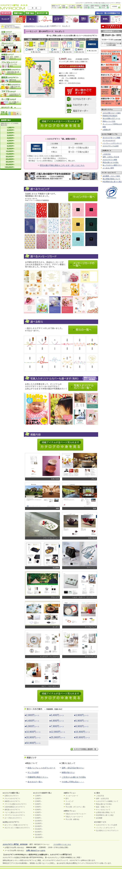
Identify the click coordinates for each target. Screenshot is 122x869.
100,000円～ (39, 837)
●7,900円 (56, 726)
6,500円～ (38, 818)
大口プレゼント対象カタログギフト (17, 828)
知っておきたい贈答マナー (112, 165)
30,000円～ (39, 832)
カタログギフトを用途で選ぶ (18, 13)
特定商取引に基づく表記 (105, 815)
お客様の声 (79, 6)
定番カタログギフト (12, 796)
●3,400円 (56, 715)
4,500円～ (38, 812)
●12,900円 (57, 732)
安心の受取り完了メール (111, 118)
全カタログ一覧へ (35, 782)
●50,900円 (33, 743)
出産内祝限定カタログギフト (15, 807)
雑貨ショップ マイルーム (52, 6)
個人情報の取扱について (111, 179)
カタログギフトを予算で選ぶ (30, 13)
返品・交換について (103, 807)
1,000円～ (38, 796)
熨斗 (67, 798)
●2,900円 (32, 715)
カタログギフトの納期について (107, 801)
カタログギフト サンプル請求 (106, 825)
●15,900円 (82, 732)
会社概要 (64, 6)
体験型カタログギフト (12, 801)
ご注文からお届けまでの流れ (74, 777)
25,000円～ (39, 829)
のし (39, 19)
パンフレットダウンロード (112, 143)
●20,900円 (33, 737)
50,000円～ (39, 835)
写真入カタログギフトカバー (76, 814)
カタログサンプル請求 (111, 146)
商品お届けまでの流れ (111, 162)
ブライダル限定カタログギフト (16, 804)
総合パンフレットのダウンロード (41, 768)
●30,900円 (82, 737)
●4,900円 (56, 720)
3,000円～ (38, 804)
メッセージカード (66, 19)
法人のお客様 (103, 13)
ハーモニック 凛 (42, 26)
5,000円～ (38, 815)
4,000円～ (38, 810)
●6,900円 (32, 726)
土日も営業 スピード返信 (112, 113)
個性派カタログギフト (12, 810)
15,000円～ (39, 823)
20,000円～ (39, 826)
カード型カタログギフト (13, 818)
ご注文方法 (86, 6)
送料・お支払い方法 (95, 6)
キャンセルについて (103, 810)
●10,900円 (33, 732)
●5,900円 (81, 720)
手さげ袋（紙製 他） (73, 819)
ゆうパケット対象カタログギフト (16, 825)
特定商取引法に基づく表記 (112, 182)
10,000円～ (39, 821)
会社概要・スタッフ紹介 (111, 176)
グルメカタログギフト (12, 798)
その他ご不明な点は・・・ (73, 782)
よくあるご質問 (72, 6)
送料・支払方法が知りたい (73, 768)
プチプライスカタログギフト (15, 815)
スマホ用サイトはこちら (62, 844)
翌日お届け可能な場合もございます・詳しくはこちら (62, 165)
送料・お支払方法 (102, 798)
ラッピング (13, 19)
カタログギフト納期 (110, 160)
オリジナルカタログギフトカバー (89, 19)
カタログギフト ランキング (6, 13)
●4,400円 (32, 720)
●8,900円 (81, 726)
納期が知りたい (68, 772)
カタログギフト (116, 6)
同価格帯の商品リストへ (38, 777)
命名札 (111, 19)
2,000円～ (38, 798)
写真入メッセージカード (74, 817)
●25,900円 (57, 737)
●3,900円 (81, 715)
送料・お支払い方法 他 (111, 157)
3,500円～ (38, 807)
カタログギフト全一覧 (42, 13)
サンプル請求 (33, 772)
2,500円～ (38, 801)
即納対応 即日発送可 (110, 116)
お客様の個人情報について (105, 812)
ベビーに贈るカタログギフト (15, 812)
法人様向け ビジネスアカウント (107, 830)
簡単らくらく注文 (109, 121)
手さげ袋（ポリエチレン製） (76, 807)
